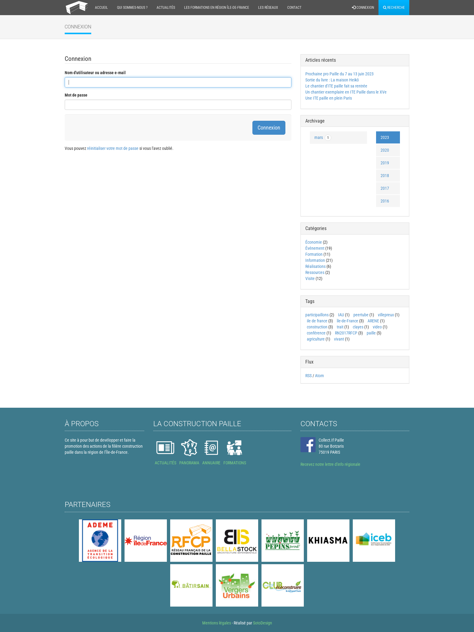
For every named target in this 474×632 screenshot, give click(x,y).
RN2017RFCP (346, 333)
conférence (316, 333)
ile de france (317, 320)
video (377, 326)
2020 (385, 150)
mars (322, 138)
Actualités (166, 7)
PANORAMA (189, 462)
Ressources (314, 272)
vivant (339, 339)
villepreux (386, 314)
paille (371, 333)
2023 (385, 137)
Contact (294, 7)
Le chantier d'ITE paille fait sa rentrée (336, 86)
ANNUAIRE (211, 462)
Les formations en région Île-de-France (216, 7)
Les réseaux (268, 7)
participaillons (317, 314)
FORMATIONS (234, 462)
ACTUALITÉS (165, 462)
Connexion (363, 7)
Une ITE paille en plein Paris (328, 98)
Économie (313, 242)
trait (340, 326)
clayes (358, 326)
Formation (314, 254)
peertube (360, 314)
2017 (385, 188)
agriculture (316, 339)
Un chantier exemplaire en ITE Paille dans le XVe (346, 92)
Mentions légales (216, 622)
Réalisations (315, 266)
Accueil (101, 7)
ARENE (373, 320)
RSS (308, 375)
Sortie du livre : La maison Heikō (332, 79)
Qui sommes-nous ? (132, 7)
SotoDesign (262, 622)
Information (315, 260)
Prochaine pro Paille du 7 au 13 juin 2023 (339, 73)
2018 (385, 175)
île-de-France (347, 320)
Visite (310, 278)
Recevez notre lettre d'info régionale (330, 464)
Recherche (394, 7)
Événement (314, 248)
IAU (341, 314)
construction (317, 326)
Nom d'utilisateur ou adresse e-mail (95, 72)
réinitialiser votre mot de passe (112, 148)
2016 (385, 201)
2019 (385, 162)
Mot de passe (76, 95)
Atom (319, 375)
